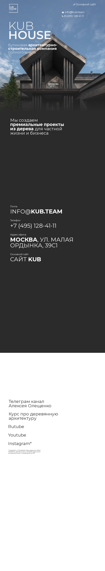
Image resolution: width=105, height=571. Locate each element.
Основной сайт (86, 4)
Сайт (25, 259)
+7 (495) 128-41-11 (33, 225)
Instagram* (20, 443)
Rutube (16, 426)
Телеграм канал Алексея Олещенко (30, 403)
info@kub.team (75, 12)
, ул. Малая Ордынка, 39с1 (41, 242)
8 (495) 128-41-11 (74, 16)
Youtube (17, 435)
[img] (13, 8)
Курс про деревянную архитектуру (33, 416)
